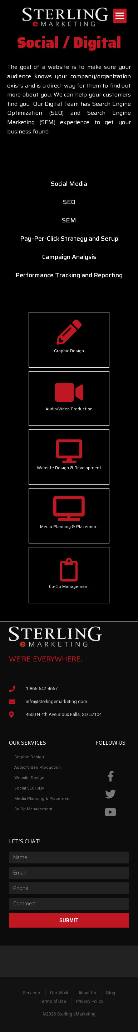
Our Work (59, 992)
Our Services (27, 742)
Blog (110, 992)
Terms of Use (53, 1001)
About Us (87, 992)
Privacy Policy (89, 1001)
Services (31, 992)
